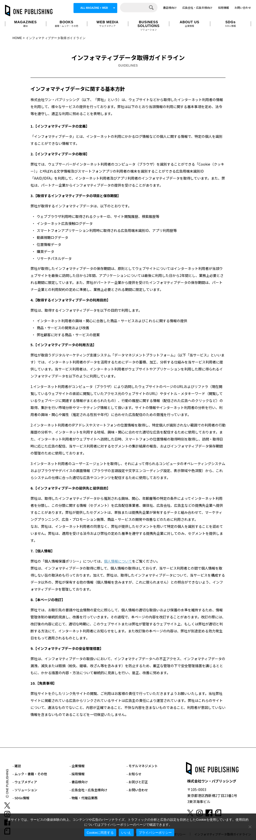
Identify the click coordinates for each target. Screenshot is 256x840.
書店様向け (170, 8)
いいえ (126, 832)
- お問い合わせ (137, 789)
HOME (17, 38)
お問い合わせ (242, 8)
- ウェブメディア (24, 781)
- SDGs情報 (20, 797)
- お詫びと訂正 (137, 781)
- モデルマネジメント (142, 765)
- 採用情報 (77, 773)
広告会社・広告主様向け (197, 8)
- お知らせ (134, 773)
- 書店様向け (79, 781)
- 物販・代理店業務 (84, 797)
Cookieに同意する (100, 832)
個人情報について (118, 561)
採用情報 (223, 8)
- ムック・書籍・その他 (29, 773)
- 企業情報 (77, 765)
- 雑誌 (16, 765)
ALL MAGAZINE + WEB (94, 8)
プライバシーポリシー (155, 832)
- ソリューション (24, 789)
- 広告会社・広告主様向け (88, 789)
